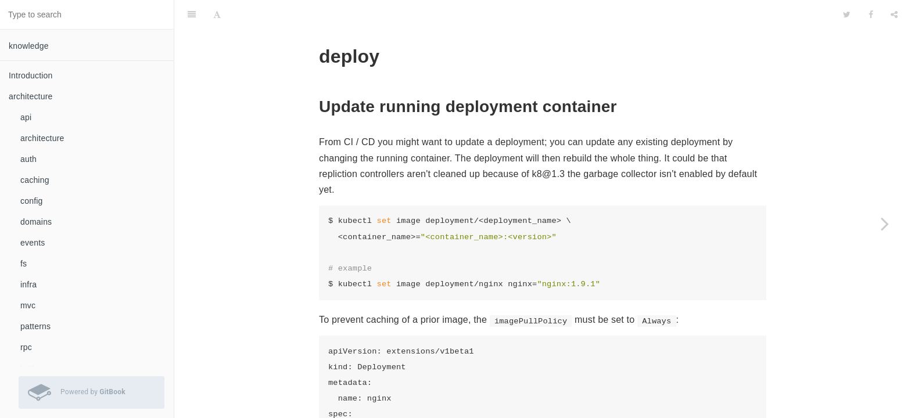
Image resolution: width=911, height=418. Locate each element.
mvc (27, 305)
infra (28, 284)
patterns (35, 326)
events (32, 242)
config (31, 201)
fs (23, 263)
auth (28, 159)
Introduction (31, 75)
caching (34, 180)
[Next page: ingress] (885, 223)
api (25, 117)
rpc (26, 347)
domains (36, 221)
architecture (42, 138)
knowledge (29, 46)
